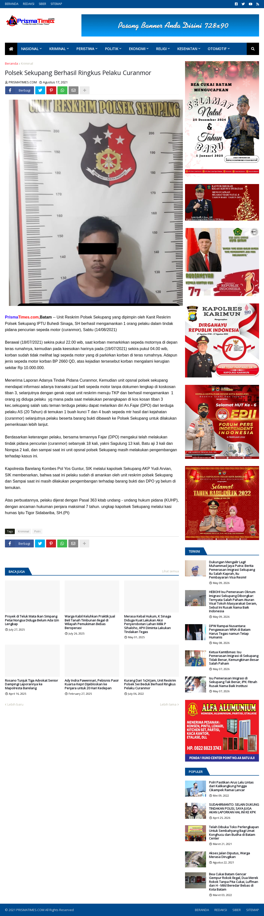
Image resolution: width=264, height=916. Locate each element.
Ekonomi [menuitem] (137, 48)
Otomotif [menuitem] (217, 48)
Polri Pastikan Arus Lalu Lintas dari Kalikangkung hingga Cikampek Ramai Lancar (231, 786)
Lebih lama (168, 704)
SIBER (42, 4)
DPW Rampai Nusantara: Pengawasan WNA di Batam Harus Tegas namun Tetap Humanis (229, 631)
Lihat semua (170, 571)
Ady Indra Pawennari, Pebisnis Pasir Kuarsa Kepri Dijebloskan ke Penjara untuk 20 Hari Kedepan (92, 684)
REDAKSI (28, 4)
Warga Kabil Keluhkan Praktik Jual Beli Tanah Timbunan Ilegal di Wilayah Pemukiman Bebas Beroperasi (90, 622)
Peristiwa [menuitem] (85, 48)
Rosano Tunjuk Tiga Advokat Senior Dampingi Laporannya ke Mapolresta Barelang (31, 684)
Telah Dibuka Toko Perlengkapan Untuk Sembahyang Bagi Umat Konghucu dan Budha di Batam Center (234, 833)
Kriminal (27, 63)
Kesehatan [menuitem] (187, 48)
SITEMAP (56, 4)
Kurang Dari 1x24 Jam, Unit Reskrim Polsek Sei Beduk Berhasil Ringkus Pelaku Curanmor (150, 684)
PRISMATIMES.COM (30, 910)
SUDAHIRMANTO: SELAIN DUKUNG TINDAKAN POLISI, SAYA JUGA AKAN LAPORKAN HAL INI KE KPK (234, 808)
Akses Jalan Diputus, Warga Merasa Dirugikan (229, 855)
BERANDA (12, 4)
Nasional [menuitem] (29, 48)
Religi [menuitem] (161, 48)
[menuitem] (11, 49)
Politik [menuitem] (111, 48)
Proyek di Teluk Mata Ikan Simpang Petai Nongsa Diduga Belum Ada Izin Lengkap (32, 620)
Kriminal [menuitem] (57, 48)
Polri (37, 531)
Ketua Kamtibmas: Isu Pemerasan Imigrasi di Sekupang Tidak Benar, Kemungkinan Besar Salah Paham (234, 658)
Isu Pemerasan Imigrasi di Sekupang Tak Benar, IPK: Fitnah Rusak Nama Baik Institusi (233, 682)
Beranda (11, 63)
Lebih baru (15, 704)
